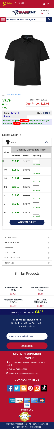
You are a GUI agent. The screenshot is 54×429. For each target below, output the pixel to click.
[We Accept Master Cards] (41, 400)
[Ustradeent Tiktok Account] (44, 388)
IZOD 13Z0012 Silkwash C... (40, 301)
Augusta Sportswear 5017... (13, 301)
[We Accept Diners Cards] (27, 400)
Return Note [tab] (27, 263)
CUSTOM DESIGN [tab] (27, 258)
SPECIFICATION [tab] (27, 242)
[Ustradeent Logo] (25, 12)
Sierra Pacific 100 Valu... (13, 288)
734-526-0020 (19, 3)
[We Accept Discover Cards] (19, 400)
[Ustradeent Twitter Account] (17, 388)
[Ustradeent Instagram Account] (37, 388)
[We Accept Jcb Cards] (34, 400)
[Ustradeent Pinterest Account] (30, 388)
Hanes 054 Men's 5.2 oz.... (40, 288)
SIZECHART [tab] (27, 253)
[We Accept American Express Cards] (12, 400)
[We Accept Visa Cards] (27, 405)
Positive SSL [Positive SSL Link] (27, 410)
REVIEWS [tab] (27, 247)
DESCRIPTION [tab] (27, 237)
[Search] (49, 19)
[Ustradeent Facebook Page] (10, 388)
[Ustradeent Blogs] (23, 388)
